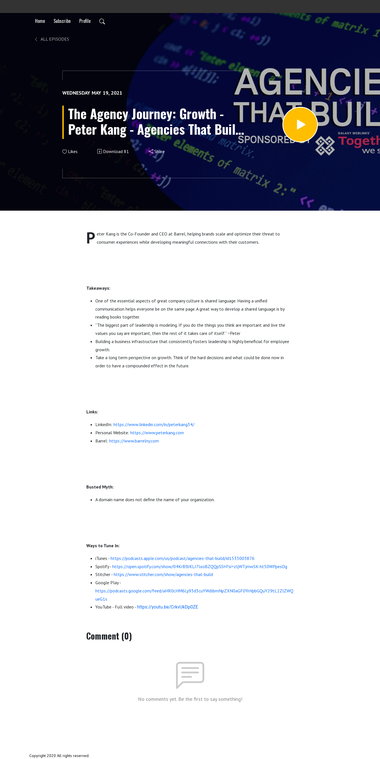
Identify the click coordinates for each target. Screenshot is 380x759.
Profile (85, 21)
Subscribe (62, 21)
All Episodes (51, 39)
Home (40, 21)
